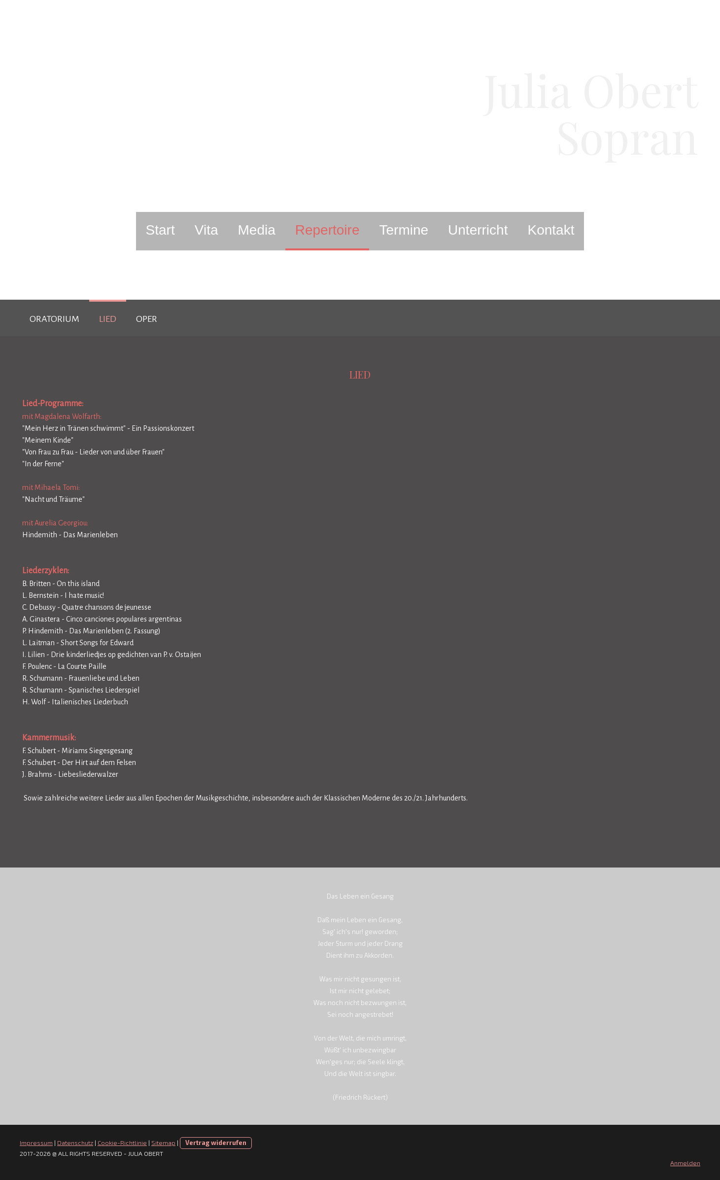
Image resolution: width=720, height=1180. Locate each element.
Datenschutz (75, 1142)
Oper (146, 319)
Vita (206, 230)
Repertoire (327, 230)
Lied (107, 319)
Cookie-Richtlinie (122, 1142)
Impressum (36, 1142)
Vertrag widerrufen (215, 1142)
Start (160, 230)
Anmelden (685, 1163)
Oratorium (54, 319)
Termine (403, 230)
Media (256, 230)
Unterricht (478, 230)
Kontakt (550, 230)
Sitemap (163, 1142)
